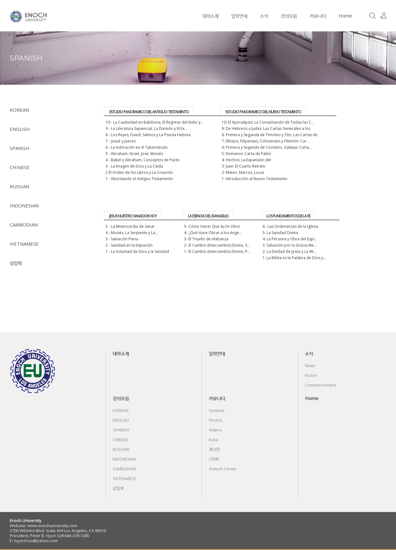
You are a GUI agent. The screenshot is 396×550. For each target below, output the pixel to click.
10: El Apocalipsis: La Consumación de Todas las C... (268, 122)
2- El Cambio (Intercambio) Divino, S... (217, 245)
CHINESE (20, 167)
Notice (311, 375)
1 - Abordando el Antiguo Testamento (139, 178)
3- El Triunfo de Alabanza (206, 239)
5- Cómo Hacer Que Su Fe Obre (212, 226)
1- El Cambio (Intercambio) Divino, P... (217, 251)
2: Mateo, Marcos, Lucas (243, 172)
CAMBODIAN (24, 225)
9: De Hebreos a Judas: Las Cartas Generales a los (266, 128)
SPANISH (20, 148)
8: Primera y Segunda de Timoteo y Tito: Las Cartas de (269, 134)
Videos (215, 430)
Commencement (320, 385)
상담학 (16, 263)
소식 (264, 16)
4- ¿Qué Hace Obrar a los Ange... (213, 232)
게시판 (214, 449)
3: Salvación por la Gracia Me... (290, 245)
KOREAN (19, 110)
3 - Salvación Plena (122, 239)
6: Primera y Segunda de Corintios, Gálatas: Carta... (267, 147)
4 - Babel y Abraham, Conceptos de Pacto (143, 160)
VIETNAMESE (24, 244)
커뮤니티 (318, 16)
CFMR (214, 459)
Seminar (217, 410)
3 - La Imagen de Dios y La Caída (134, 166)
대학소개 (210, 16)
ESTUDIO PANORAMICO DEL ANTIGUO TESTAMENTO (149, 112)
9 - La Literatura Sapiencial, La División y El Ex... (146, 128)
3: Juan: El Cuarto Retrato (243, 166)
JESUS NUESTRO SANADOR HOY (133, 216)
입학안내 (239, 16)
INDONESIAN (24, 205)
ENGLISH (20, 129)
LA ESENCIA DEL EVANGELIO (208, 216)
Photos (215, 420)
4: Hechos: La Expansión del (246, 160)
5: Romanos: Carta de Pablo (246, 153)
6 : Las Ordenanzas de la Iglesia (290, 226)
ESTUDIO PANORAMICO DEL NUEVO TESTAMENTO (263, 112)
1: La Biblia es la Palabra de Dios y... (294, 257)
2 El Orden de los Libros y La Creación (139, 172)
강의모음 (289, 16)
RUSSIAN (19, 186)
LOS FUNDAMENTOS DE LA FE (288, 216)
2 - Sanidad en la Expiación (129, 245)
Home (345, 16)
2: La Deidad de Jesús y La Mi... (289, 251)
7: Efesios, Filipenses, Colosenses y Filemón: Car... (265, 141)
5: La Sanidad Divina (280, 232)
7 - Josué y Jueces (121, 141)
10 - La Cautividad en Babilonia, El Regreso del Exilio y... (154, 122)
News (310, 365)
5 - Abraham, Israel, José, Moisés (134, 153)
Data (213, 439)
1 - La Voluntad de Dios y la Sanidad (137, 251)
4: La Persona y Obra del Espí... (290, 239)
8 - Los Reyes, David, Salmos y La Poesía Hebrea (148, 134)
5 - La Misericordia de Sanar (130, 226)
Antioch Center (223, 469)
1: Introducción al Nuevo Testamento (254, 178)
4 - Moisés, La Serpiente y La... (132, 232)
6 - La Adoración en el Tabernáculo (137, 147)
